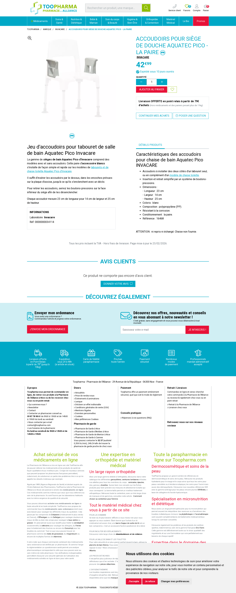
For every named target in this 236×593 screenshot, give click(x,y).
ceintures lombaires (130, 480)
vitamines (57, 537)
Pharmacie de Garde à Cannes (88, 437)
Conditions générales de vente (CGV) (91, 407)
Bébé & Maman (94, 21)
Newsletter (32, 407)
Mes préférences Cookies (86, 419)
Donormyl (69, 528)
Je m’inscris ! (197, 329)
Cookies (78, 416)
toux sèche (73, 520)
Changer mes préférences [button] (175, 581)
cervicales (132, 482)
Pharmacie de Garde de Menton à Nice (92, 434)
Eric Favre (200, 528)
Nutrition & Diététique (76, 21)
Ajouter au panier (151, 89)
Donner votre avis (118, 283)
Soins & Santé (59, 21)
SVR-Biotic (201, 490)
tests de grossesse (55, 534)
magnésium (72, 534)
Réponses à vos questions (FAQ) (136, 418)
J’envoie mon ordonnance (47, 329)
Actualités (79, 393)
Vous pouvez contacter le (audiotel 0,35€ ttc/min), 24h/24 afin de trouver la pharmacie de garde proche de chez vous (93, 443)
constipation (79, 523)
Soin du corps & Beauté (112, 21)
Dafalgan (57, 517)
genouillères (116, 480)
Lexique (78, 401)
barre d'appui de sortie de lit (127, 523)
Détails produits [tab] (150, 144)
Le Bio (186, 21)
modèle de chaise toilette (184, 175)
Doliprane (55, 515)
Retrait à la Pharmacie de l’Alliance (183, 404)
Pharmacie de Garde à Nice (87, 429)
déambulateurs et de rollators (129, 534)
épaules (140, 482)
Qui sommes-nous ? (37, 404)
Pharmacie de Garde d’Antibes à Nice (91, 431)
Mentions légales (82, 410)
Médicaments (39, 21)
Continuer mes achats (154, 115)
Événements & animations (86, 399)
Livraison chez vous (177, 407)
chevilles (104, 485)
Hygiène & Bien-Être (132, 21)
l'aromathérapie (201, 514)
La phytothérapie (186, 514)
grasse (30, 523)
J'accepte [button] (133, 581)
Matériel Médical (171, 21)
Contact (31, 410)
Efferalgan (43, 517)
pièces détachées (107, 564)
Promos (201, 21)
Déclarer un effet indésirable (87, 404)
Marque (47, 29)
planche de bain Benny (98, 545)
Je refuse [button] (150, 581)
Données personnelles (85, 413)
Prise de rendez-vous (84, 396)
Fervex (78, 526)
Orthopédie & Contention (152, 21)
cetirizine (45, 526)
